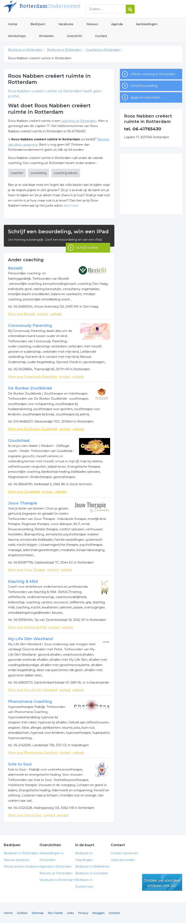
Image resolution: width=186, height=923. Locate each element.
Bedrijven (37, 24)
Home (12, 24)
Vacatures (65, 24)
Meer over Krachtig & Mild (27, 627)
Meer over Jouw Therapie (26, 570)
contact (42, 314)
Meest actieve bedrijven (21, 866)
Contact (101, 36)
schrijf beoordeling (143, 86)
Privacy (83, 913)
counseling (38, 173)
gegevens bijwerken (145, 97)
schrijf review (87, 241)
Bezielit (15, 268)
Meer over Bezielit (21, 314)
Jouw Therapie (22, 503)
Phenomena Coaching (30, 701)
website (56, 314)
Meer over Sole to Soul (25, 815)
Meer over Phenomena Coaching (32, 752)
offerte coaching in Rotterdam (153, 74)
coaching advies (65, 173)
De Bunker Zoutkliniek (30, 388)
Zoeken (22, 913)
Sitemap (38, 913)
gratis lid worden (162, 882)
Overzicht (74, 36)
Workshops (17, 36)
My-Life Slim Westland (30, 639)
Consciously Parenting (30, 325)
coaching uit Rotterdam (79, 121)
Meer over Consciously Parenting (32, 377)
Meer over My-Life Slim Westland (32, 690)
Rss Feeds (55, 913)
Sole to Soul (20, 764)
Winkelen (46, 36)
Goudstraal (19, 440)
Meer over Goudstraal (24, 491)
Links (70, 913)
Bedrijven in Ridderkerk (92, 866)
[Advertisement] (151, 184)
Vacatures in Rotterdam (57, 880)
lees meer (71, 205)
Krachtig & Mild (23, 581)
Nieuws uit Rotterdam (56, 873)
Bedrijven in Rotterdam (56, 9)
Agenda (117, 24)
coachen (17, 173)
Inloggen (98, 913)
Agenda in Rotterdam (56, 866)
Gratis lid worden (123, 860)
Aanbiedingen (146, 24)
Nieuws (92, 24)
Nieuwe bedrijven (17, 860)
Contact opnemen (124, 853)
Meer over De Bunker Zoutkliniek (32, 429)
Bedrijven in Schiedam (91, 873)
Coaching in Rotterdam (103, 50)
